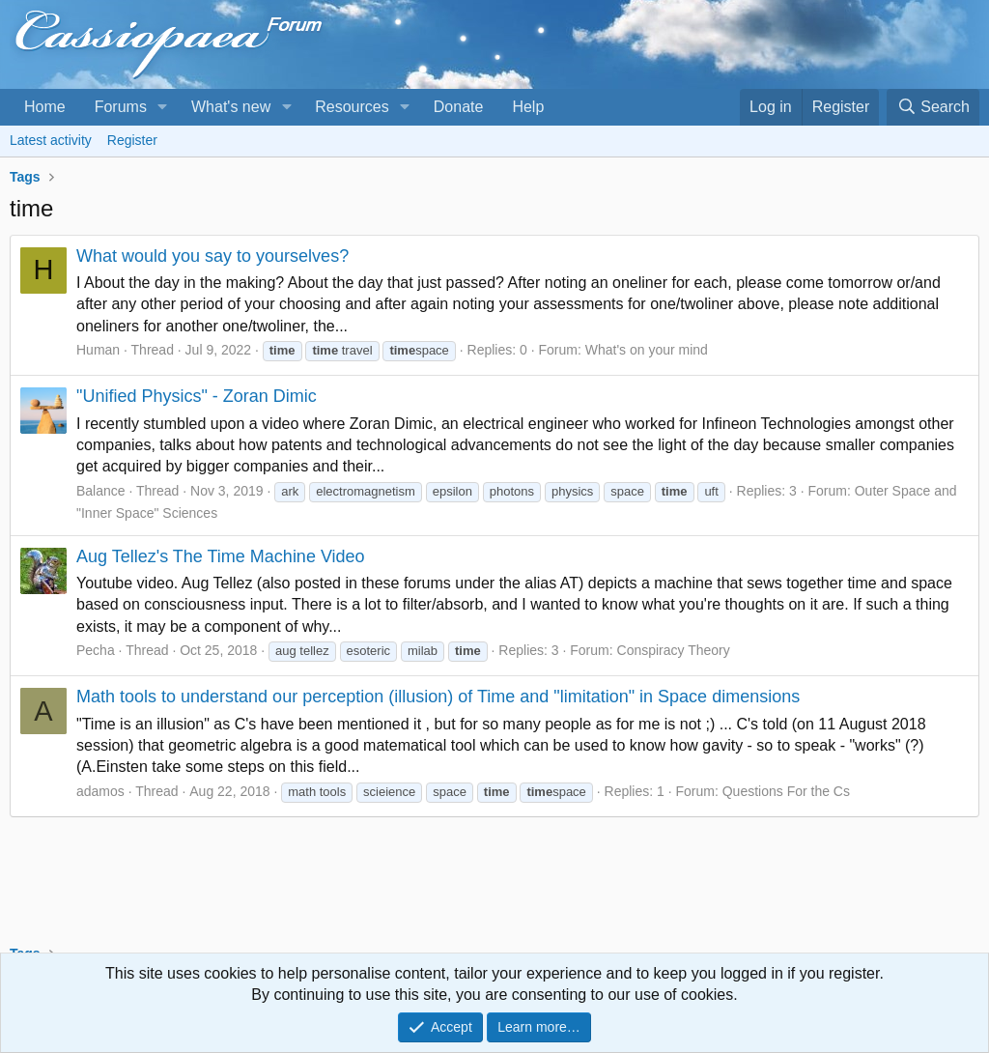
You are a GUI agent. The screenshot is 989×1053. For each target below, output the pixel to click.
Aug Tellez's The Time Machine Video (220, 556)
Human (98, 349)
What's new (230, 107)
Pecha (95, 650)
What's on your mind (646, 349)
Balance (101, 490)
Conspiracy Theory (673, 650)
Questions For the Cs (786, 791)
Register (132, 140)
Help (528, 107)
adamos (100, 791)
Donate (459, 107)
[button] (163, 107)
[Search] (933, 107)
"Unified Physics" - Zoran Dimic (196, 396)
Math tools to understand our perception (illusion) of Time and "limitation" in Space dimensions (438, 696)
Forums (121, 107)
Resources (351, 107)
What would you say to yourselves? (212, 256)
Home (45, 107)
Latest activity (51, 140)
